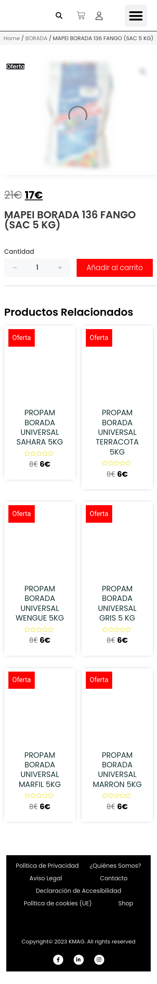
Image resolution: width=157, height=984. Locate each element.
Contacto (114, 878)
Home (11, 38)
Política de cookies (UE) (58, 903)
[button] (59, 16)
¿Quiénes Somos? (115, 865)
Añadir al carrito (115, 268)
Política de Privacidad (47, 865)
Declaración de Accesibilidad (78, 891)
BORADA (36, 38)
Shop (126, 903)
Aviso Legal (45, 878)
